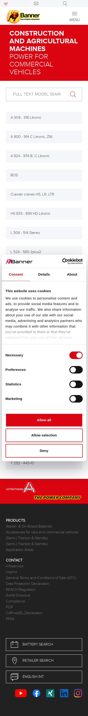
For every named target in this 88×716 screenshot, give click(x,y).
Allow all (44, 420)
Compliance (15, 601)
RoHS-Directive (18, 595)
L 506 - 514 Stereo (25, 233)
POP (9, 607)
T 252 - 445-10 (22, 463)
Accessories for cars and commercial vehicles (42, 532)
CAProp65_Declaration (24, 613)
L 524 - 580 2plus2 (26, 252)
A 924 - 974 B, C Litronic (30, 156)
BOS (14, 175)
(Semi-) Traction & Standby (27, 538)
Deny (44, 451)
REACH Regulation (21, 589)
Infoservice (14, 566)
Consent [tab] (16, 274)
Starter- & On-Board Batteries (29, 526)
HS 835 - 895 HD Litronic (30, 213)
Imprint (11, 572)
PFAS (10, 619)
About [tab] (72, 274)
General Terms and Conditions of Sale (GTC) (41, 578)
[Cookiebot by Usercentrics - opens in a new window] (63, 261)
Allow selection (44, 435)
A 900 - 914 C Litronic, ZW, (32, 137)
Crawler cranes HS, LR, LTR (32, 194)
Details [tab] (44, 274)
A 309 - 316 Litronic (26, 117)
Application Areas (20, 550)
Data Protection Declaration (27, 584)
